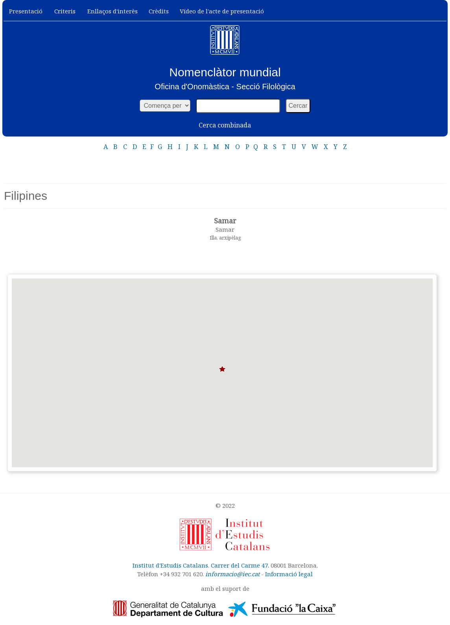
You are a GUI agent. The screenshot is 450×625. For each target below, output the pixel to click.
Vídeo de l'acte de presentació (222, 11)
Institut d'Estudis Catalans (170, 565)
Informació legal (289, 574)
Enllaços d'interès (112, 11)
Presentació (25, 11)
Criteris (65, 11)
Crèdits (159, 11)
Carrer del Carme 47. (240, 565)
